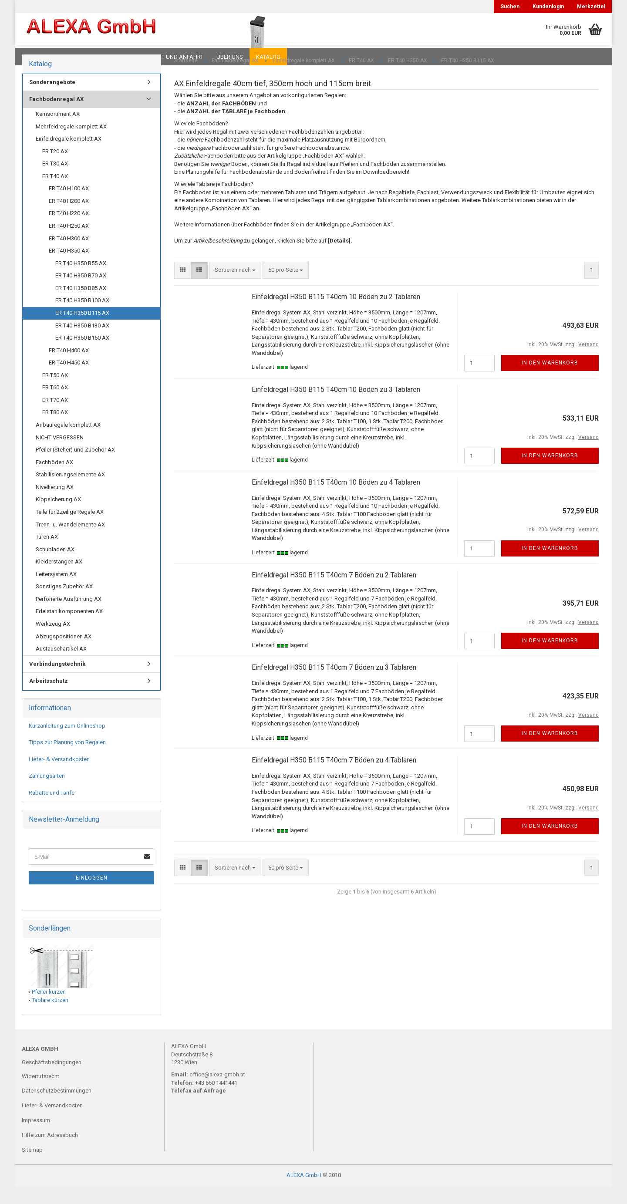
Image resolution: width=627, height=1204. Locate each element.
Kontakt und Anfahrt (171, 57)
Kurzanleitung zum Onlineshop (67, 743)
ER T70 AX (55, 417)
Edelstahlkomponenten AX (69, 628)
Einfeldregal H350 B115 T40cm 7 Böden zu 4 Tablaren (334, 777)
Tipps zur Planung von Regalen (67, 759)
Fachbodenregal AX (56, 116)
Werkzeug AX (53, 641)
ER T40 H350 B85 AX (80, 305)
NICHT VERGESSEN (60, 455)
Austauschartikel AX (61, 666)
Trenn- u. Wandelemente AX (70, 542)
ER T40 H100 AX (69, 205)
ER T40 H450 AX (69, 380)
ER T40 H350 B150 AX (82, 355)
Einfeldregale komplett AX (68, 156)
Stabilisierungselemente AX (70, 492)
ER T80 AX (55, 429)
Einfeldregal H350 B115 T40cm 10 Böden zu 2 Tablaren (336, 314)
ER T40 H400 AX (69, 367)
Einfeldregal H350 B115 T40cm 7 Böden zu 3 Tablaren (334, 685)
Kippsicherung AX (58, 516)
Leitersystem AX (56, 591)
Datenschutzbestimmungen (56, 1108)
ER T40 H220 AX (69, 230)
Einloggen (92, 895)
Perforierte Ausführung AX (68, 616)
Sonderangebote (52, 99)
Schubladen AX (55, 566)
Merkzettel (591, 6)
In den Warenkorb (550, 380)
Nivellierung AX (55, 504)
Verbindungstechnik (57, 681)
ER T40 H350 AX (69, 268)
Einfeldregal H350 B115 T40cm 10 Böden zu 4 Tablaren (336, 500)
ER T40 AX (55, 193)
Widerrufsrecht (40, 1093)
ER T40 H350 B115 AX (82, 330)
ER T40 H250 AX (69, 243)
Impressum (36, 1137)
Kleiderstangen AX (59, 579)
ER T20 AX (55, 168)
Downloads (40, 57)
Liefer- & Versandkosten (59, 776)
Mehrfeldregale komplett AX (71, 144)
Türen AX (47, 554)
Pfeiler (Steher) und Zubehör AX (75, 467)
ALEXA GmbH (304, 1192)
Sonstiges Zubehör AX (64, 603)
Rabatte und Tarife (51, 810)
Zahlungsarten (47, 793)
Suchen (509, 6)
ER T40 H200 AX (69, 218)
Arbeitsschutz (48, 698)
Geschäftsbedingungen (51, 1079)
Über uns (229, 57)
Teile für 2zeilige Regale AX (70, 529)
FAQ (76, 57)
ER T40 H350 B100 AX (82, 317)
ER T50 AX (55, 392)
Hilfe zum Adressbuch (50, 1152)
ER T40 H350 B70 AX (80, 293)
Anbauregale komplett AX (68, 442)
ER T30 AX (55, 181)
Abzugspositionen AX (63, 654)
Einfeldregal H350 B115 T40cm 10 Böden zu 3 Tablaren (336, 407)
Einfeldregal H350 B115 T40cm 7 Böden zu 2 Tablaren (334, 592)
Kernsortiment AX (58, 131)
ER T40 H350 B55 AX (80, 280)
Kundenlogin (548, 6)
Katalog (268, 57)
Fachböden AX (54, 479)
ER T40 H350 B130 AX (82, 343)
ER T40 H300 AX (69, 256)
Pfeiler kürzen (49, 1009)
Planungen (110, 57)
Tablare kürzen (50, 1017)
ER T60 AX (55, 404)
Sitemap (32, 1167)
